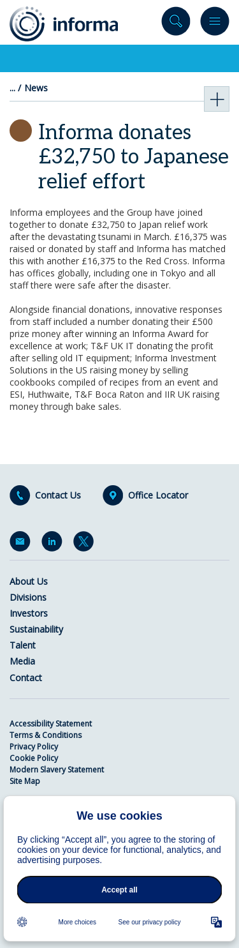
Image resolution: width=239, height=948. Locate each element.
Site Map (25, 781)
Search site (176, 23)
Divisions (28, 597)
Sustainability (36, 629)
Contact (26, 678)
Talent (23, 645)
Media (22, 661)
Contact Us (58, 495)
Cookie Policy (34, 758)
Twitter (86, 544)
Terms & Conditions (46, 735)
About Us (29, 581)
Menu (214, 23)
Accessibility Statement (51, 723)
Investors (29, 613)
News (36, 88)
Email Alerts (22, 544)
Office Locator (158, 495)
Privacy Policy (34, 746)
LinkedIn (54, 544)
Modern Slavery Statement (57, 769)
